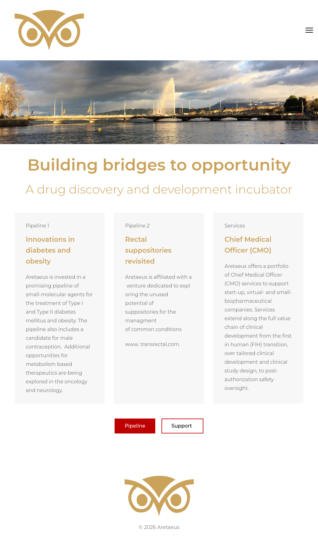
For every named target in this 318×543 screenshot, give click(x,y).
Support (182, 426)
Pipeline (135, 426)
